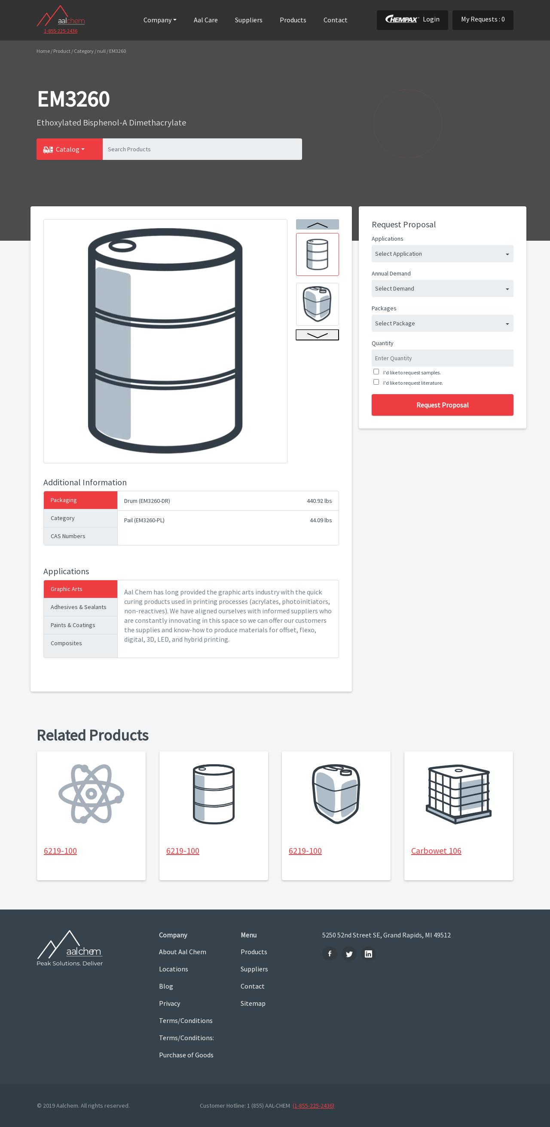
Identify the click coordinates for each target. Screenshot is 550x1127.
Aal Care (206, 19)
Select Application (398, 253)
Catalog (67, 149)
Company (157, 19)
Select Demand (394, 288)
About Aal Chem (182, 951)
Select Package (395, 323)
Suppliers (249, 19)
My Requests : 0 (483, 19)
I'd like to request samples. (411, 372)
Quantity (383, 343)
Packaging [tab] (64, 500)
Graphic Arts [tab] (66, 589)
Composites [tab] (66, 643)
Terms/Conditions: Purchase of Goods (186, 1046)
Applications (387, 238)
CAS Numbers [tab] (68, 536)
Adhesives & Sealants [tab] (79, 607)
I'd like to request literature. (412, 383)
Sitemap (253, 1003)
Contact (336, 19)
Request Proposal (442, 405)
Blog (166, 986)
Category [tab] (63, 518)
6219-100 (60, 850)
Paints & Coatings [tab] (73, 625)
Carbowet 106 (436, 850)
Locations (173, 969)
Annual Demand (391, 273)
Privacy (169, 1003)
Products (293, 19)
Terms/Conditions (186, 1020)
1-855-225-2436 (60, 31)
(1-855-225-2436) (313, 1105)
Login (412, 19)
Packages (384, 308)
